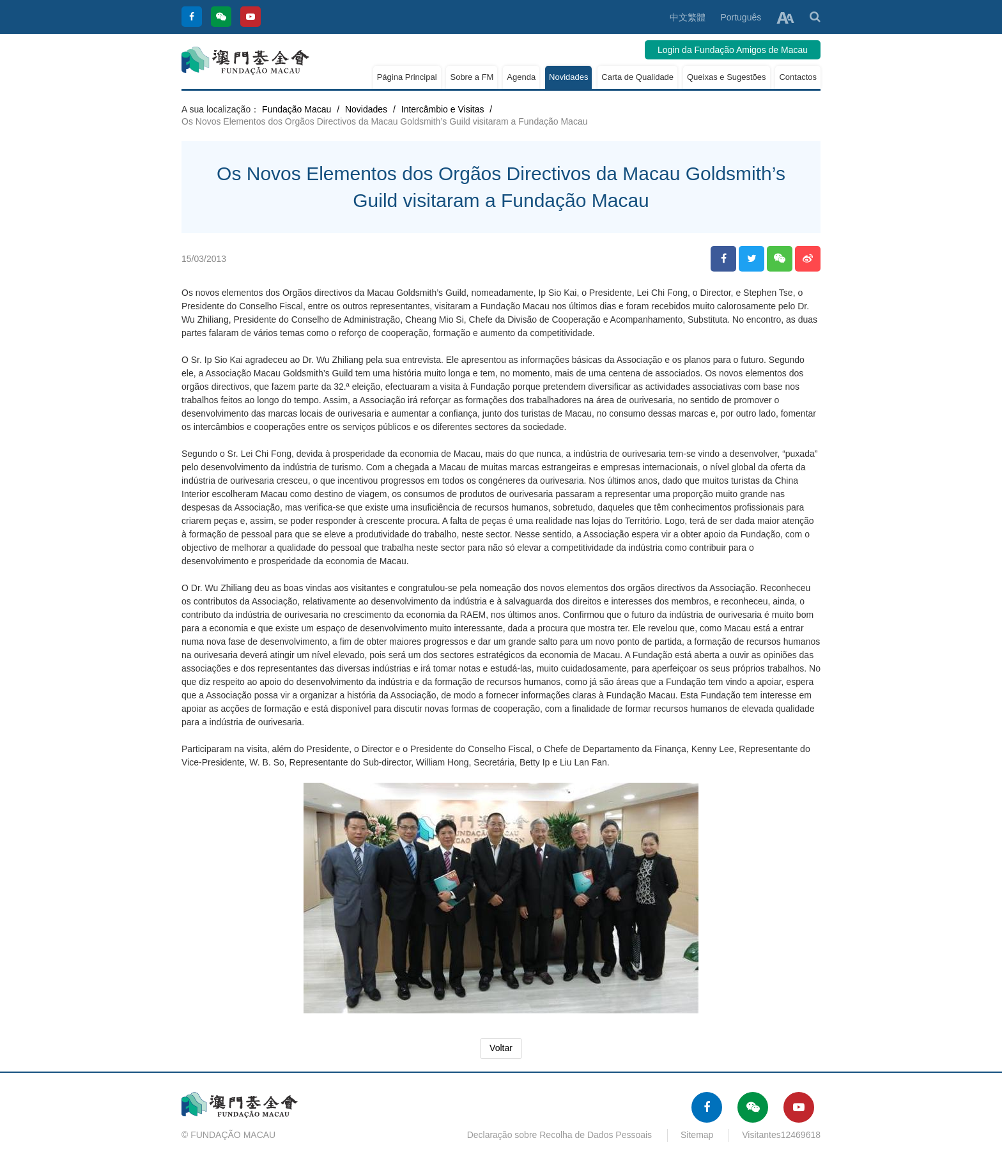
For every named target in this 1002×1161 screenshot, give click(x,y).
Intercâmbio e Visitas (442, 109)
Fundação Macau (296, 109)
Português (740, 17)
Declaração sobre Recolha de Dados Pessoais (559, 1135)
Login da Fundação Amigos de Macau (733, 50)
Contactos (798, 77)
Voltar (501, 1048)
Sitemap (697, 1135)
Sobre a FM (471, 77)
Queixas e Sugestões (726, 77)
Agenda (521, 77)
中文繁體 (687, 17)
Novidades (568, 77)
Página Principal (407, 77)
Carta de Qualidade (637, 77)
